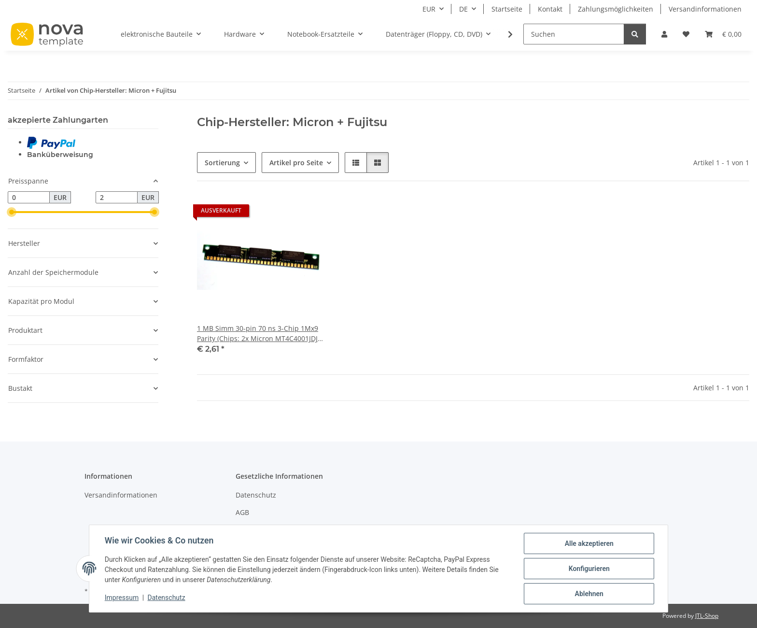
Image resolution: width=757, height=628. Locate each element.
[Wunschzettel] (686, 34)
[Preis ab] (29, 197)
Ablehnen (589, 594)
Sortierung (222, 162)
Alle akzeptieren (588, 543)
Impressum (122, 598)
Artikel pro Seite (296, 162)
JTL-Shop (706, 616)
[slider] (11, 212)
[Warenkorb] (723, 34)
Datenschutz (166, 598)
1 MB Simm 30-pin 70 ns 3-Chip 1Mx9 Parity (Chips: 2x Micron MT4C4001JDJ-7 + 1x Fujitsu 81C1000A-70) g (258, 333)
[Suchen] (573, 34)
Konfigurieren (588, 568)
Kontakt (550, 9)
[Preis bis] (117, 197)
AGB (242, 512)
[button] (664, 34)
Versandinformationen (705, 9)
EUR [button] (428, 9)
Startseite (506, 9)
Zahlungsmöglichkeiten (615, 9)
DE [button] (463, 9)
